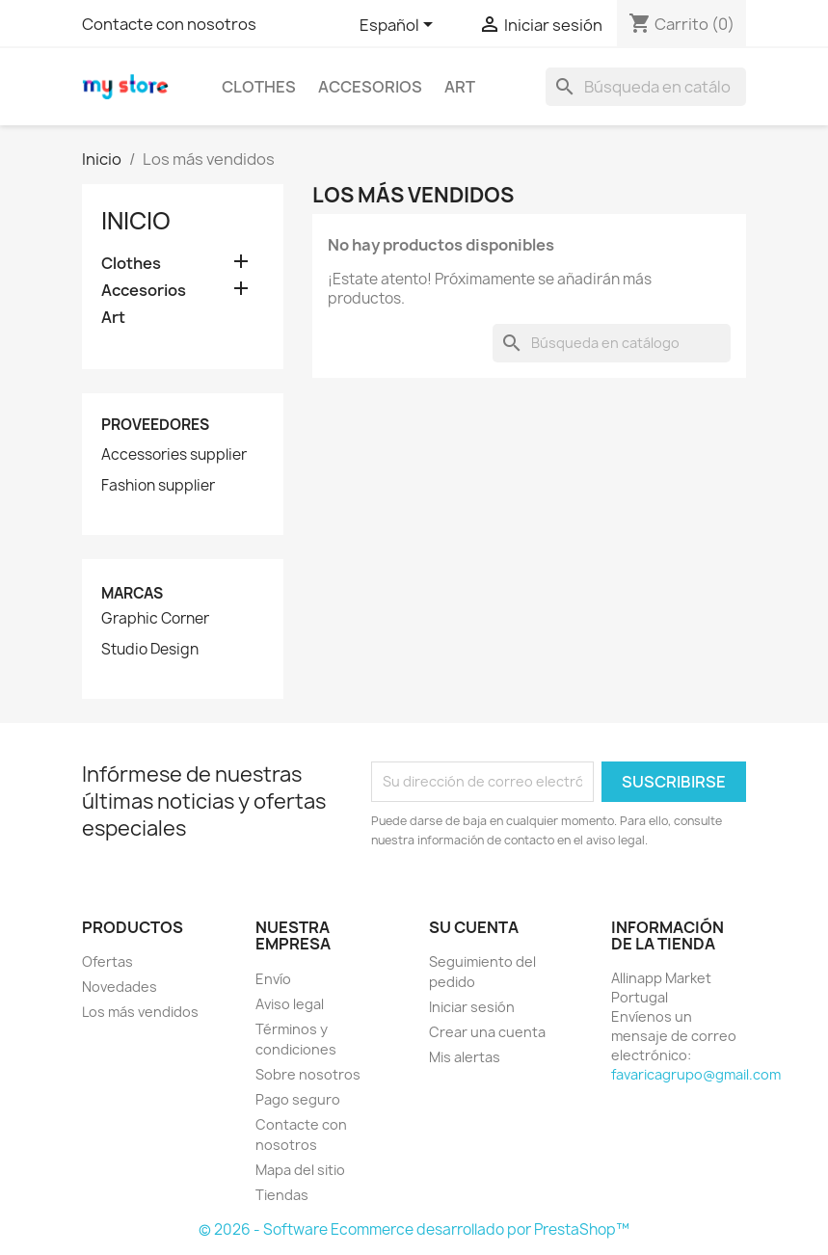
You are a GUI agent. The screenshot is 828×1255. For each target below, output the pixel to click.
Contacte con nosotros (169, 24)
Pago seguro (297, 1099)
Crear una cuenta (487, 1032)
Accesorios (370, 86)
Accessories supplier (174, 455)
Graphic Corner (155, 618)
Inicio (136, 220)
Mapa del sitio (300, 1170)
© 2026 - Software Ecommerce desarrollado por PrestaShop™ (414, 1229)
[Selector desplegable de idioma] (400, 26)
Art (459, 86)
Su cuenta (474, 927)
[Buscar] (646, 86)
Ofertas (107, 961)
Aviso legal (289, 1004)
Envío (273, 979)
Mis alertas (464, 1057)
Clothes (259, 86)
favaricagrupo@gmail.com (696, 1074)
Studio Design (150, 649)
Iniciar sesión (472, 1007)
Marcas (132, 593)
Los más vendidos (140, 1011)
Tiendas (281, 1195)
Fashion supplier (158, 485)
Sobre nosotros (308, 1074)
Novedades (119, 986)
